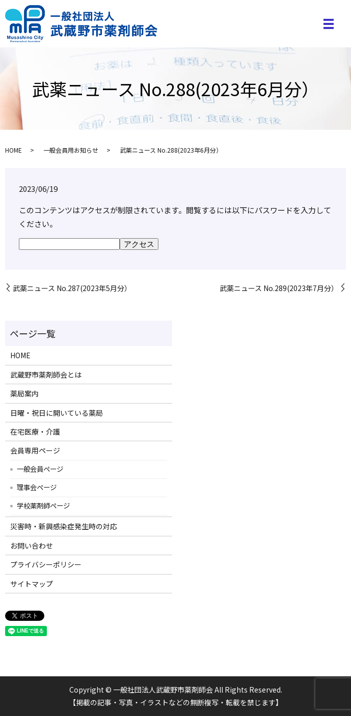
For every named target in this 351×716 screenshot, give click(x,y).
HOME (13, 150)
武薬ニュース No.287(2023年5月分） (72, 288)
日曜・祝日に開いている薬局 (56, 413)
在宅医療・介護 (35, 431)
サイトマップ (31, 584)
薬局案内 (24, 393)
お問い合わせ (31, 545)
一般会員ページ (40, 469)
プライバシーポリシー (46, 564)
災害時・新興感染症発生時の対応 (63, 526)
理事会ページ (37, 487)
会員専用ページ (35, 450)
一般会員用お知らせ (70, 150)
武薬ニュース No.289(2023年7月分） (279, 288)
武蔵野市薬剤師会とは (46, 374)
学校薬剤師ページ (43, 505)
